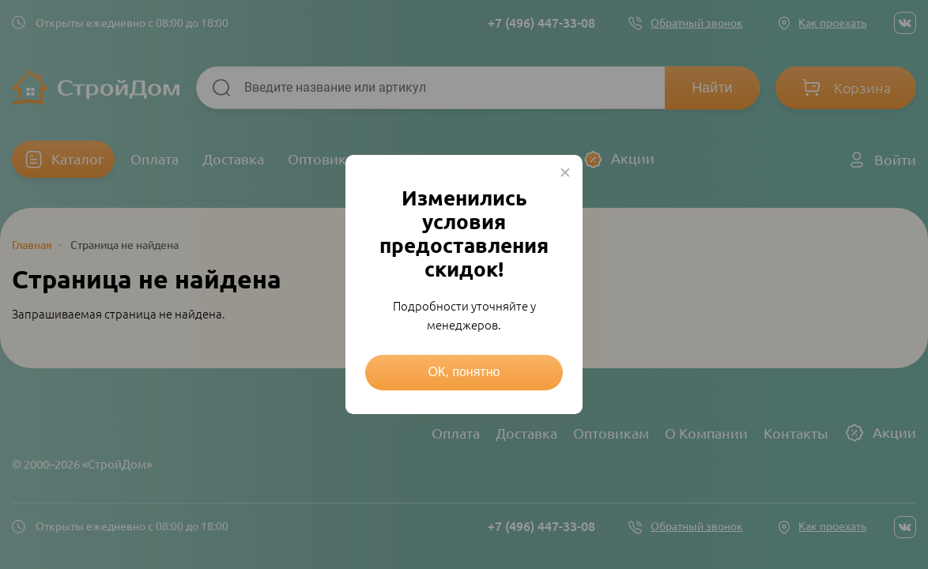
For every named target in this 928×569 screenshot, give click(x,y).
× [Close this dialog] (565, 172)
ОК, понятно (464, 372)
